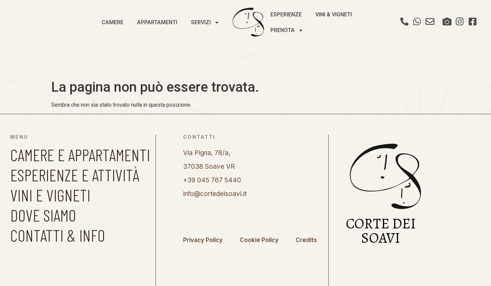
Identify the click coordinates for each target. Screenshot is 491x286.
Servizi (205, 22)
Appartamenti (157, 22)
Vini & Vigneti (333, 14)
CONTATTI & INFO (57, 235)
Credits (306, 240)
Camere (112, 22)
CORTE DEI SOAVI (381, 230)
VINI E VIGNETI (50, 195)
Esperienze (286, 14)
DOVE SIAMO (43, 215)
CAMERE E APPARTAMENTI (80, 155)
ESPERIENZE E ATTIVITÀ (74, 175)
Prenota (286, 30)
